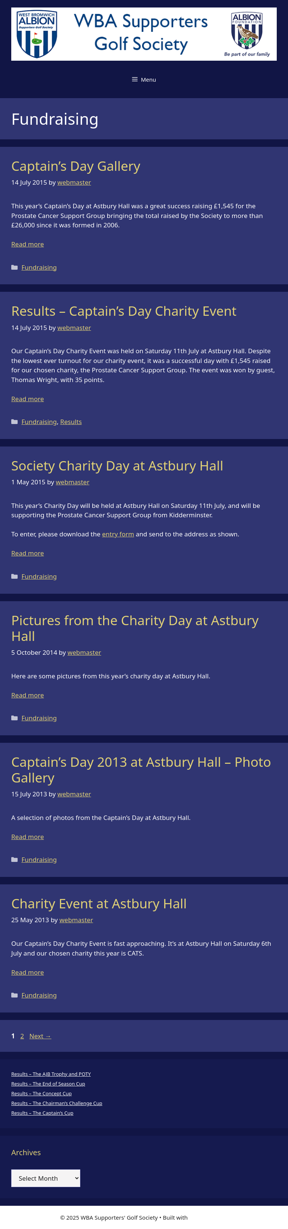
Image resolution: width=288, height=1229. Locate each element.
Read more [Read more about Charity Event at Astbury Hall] (27, 972)
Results (71, 421)
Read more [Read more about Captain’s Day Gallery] (27, 244)
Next (40, 1036)
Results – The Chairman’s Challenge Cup (56, 1103)
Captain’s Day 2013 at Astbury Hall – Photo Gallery (141, 769)
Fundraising (39, 267)
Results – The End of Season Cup (48, 1083)
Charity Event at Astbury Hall (99, 903)
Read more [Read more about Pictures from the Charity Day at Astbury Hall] (27, 695)
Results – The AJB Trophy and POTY (51, 1074)
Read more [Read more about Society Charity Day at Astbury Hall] (27, 553)
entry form (118, 534)
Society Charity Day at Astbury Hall (117, 465)
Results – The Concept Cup (41, 1093)
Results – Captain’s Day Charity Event (124, 311)
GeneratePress (208, 1217)
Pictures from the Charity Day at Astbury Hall (135, 628)
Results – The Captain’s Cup (42, 1113)
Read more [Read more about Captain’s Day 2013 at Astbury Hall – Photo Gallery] (27, 836)
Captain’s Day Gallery (75, 166)
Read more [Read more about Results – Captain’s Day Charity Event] (27, 398)
